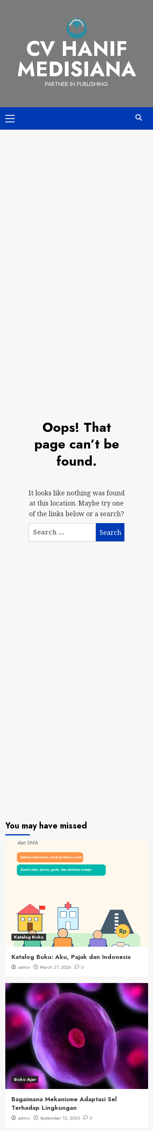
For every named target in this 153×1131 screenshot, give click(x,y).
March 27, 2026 (55, 967)
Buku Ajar (25, 1079)
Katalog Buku (29, 937)
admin (24, 967)
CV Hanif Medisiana (76, 59)
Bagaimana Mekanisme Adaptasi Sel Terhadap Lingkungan (64, 1103)
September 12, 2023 (60, 1118)
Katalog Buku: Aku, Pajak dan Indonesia (71, 956)
